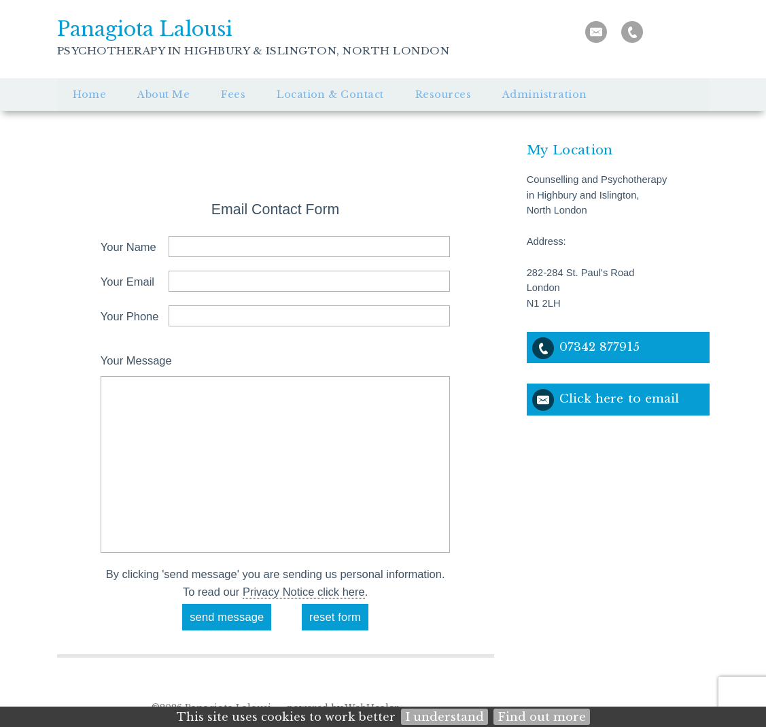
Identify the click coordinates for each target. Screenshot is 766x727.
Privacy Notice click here (304, 592)
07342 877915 (599, 346)
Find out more (542, 717)
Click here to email (619, 398)
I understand (444, 717)
